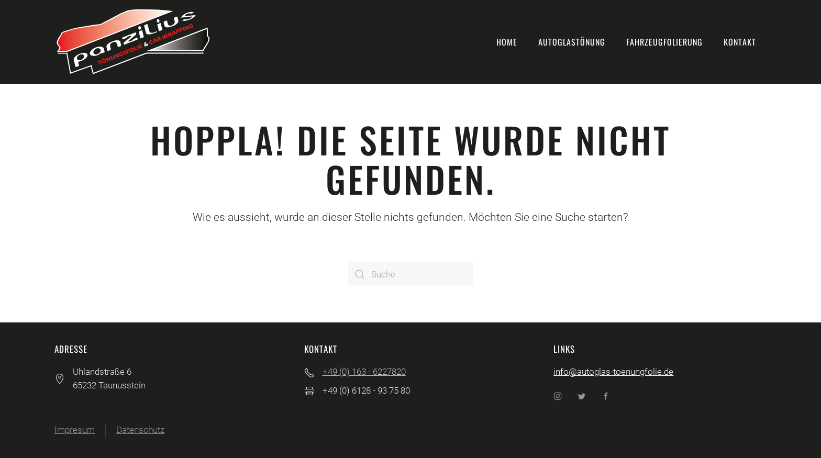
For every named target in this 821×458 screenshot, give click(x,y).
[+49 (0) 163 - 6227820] (309, 371)
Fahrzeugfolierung (664, 42)
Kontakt (740, 42)
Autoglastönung (571, 42)
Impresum (74, 430)
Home (506, 42)
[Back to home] (133, 42)
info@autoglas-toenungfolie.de (613, 371)
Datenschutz (140, 430)
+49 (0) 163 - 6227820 (364, 371)
